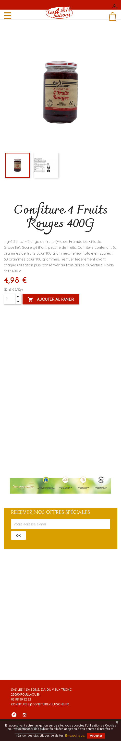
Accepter (96, 735)
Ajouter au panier (51, 300)
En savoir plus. (75, 735)
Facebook (14, 714)
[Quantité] (9, 299)
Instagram (24, 714)
